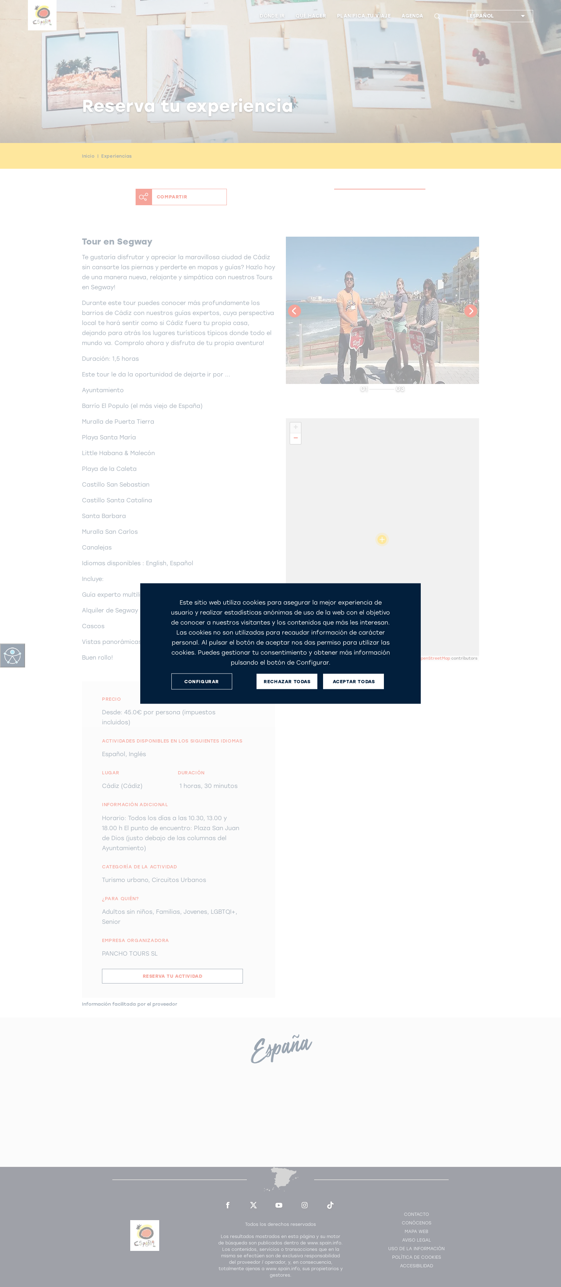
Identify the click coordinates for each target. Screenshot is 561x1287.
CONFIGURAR (201, 681)
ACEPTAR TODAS (354, 681)
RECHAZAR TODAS (287, 681)
